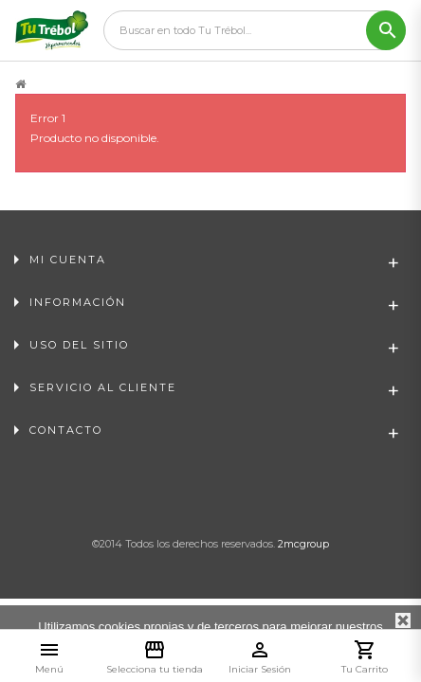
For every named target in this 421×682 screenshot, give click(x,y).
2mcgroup (303, 543)
